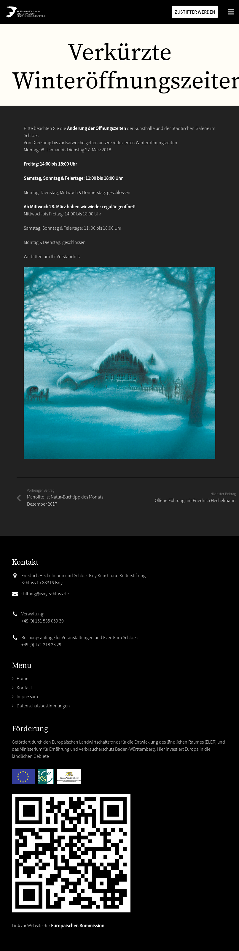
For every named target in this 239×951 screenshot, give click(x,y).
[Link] (25, 12)
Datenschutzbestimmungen (43, 706)
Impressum (27, 696)
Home (22, 678)
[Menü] (231, 11)
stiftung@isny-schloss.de (45, 593)
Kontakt (24, 687)
